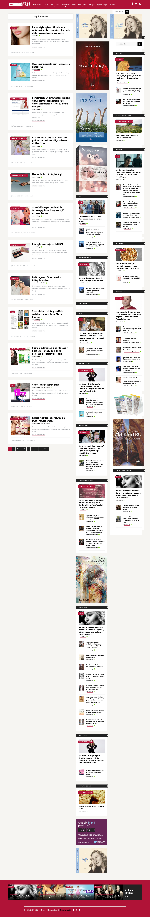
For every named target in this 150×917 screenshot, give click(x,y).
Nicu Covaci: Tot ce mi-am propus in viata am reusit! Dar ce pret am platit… (131, 368)
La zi (74, 5)
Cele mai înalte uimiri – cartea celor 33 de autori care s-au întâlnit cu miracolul (95, 687)
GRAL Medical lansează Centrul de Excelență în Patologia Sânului (95, 772)
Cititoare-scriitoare (85, 792)
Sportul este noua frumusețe (45, 384)
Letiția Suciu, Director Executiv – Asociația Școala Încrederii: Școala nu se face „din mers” (132, 90)
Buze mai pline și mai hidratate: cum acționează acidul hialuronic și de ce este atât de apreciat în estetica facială (51, 30)
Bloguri (91, 5)
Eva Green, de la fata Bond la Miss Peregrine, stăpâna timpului (131, 224)
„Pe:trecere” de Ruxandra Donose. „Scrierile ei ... (23, 897)
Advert (13, 28)
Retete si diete (120, 250)
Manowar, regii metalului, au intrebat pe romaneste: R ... (108, 897)
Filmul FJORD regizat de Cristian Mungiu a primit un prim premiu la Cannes (90, 219)
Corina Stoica (120, 321)
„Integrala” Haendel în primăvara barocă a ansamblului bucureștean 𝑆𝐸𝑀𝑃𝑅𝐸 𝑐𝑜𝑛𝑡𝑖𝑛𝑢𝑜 (95, 517)
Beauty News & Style (17, 208)
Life (12, 312)
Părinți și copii (83, 432)
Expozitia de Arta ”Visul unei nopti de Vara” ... (51, 897)
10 (32, 449)
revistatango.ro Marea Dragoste (42, 387)
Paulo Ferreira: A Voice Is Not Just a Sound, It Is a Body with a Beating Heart (132, 101)
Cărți (81, 613)
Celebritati (37, 5)
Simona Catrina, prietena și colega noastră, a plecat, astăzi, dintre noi (132, 328)
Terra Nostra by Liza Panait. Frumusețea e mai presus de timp (94, 350)
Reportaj (98, 887)
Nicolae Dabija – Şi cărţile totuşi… (47, 174)
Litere (46, 5)
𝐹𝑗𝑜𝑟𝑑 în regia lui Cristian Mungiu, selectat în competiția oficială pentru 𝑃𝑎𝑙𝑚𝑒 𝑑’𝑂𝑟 (95, 244)
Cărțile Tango (102, 5)
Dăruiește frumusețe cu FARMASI (47, 244)
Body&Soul (65, 5)
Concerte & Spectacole (86, 486)
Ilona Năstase (120, 179)
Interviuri (14, 278)
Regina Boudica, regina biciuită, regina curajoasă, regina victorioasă (95, 290)
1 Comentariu (32, 336)
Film (80, 203)
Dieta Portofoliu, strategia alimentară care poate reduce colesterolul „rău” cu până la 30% (127, 266)
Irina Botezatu (127, 228)
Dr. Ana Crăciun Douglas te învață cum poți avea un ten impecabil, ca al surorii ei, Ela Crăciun (50, 140)
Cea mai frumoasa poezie (19, 175)
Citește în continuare (38, 47)
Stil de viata (55, 5)
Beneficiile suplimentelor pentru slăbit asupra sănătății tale (131, 278)
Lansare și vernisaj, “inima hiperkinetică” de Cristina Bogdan (131, 507)
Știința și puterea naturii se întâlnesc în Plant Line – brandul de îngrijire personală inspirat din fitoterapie (50, 351)
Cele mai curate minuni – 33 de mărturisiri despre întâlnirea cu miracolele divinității (95, 721)
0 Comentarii (31, 52)
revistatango (37, 69)
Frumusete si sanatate (18, 99)
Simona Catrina (128, 361)
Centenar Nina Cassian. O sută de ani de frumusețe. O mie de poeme (95, 676)
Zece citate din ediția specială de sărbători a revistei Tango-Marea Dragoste (47, 314)
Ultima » (46, 449)
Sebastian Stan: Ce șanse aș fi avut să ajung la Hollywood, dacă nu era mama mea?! (131, 203)
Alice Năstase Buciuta (39, 283)
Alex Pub (36, 36)
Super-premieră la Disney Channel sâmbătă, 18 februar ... (80, 897)
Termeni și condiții (65, 910)
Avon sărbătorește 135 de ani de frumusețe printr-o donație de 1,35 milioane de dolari (48, 210)
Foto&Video (82, 5)
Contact (112, 5)
